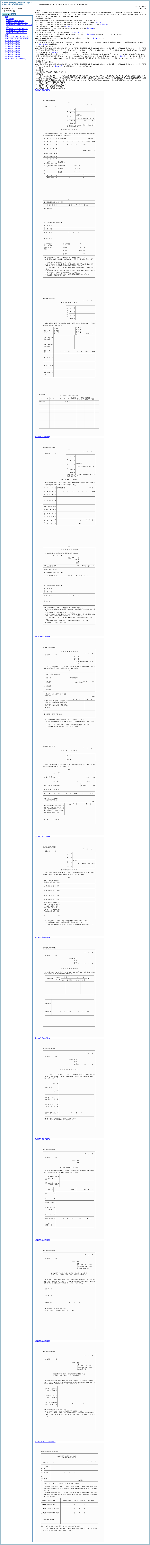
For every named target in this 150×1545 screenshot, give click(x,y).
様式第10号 (43, 44)
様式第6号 (90, 34)
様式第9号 (121, 56)
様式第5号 (75, 32)
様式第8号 (55, 52)
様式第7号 (96, 38)
